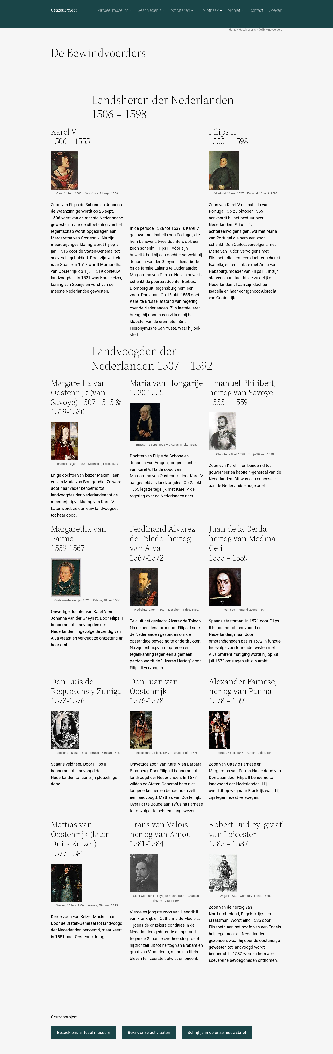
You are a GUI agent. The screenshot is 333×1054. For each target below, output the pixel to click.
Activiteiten (180, 10)
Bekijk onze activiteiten (149, 1032)
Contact (256, 10)
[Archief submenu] (242, 10)
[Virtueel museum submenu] (130, 10)
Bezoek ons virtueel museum (83, 1032)
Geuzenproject (64, 10)
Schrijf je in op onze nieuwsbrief (217, 1032)
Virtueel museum (113, 10)
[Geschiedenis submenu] (163, 10)
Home (232, 29)
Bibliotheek (209, 10)
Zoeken (275, 10)
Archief (234, 10)
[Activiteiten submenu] (192, 10)
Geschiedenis (149, 10)
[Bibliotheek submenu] (221, 10)
